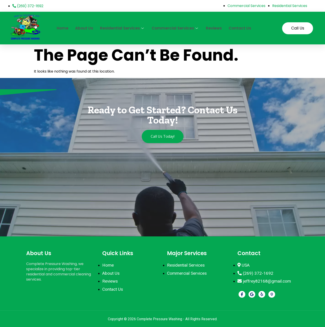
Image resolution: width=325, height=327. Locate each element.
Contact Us (240, 28)
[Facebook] (242, 294)
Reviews (214, 28)
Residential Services (122, 28)
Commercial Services (175, 28)
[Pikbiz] (271, 294)
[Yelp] (261, 294)
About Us (84, 28)
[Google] (251, 294)
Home (62, 28)
